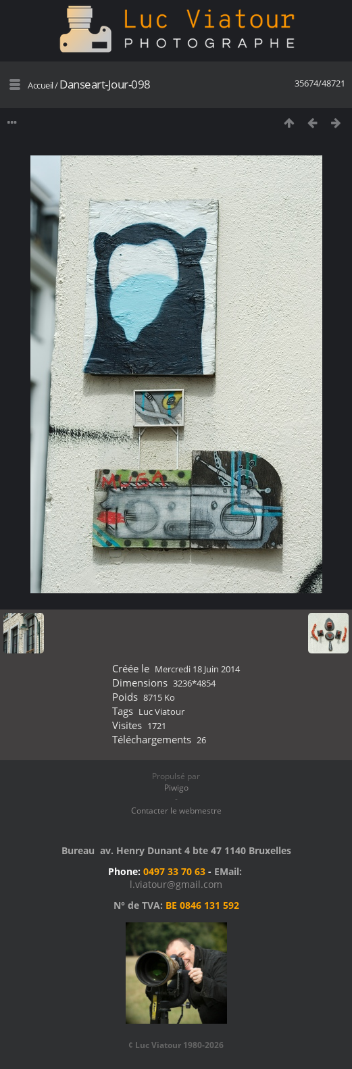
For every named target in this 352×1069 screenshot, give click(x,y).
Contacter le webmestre (176, 810)
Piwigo (176, 787)
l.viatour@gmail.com (176, 884)
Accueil (40, 85)
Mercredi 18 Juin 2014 (197, 669)
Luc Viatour (161, 711)
